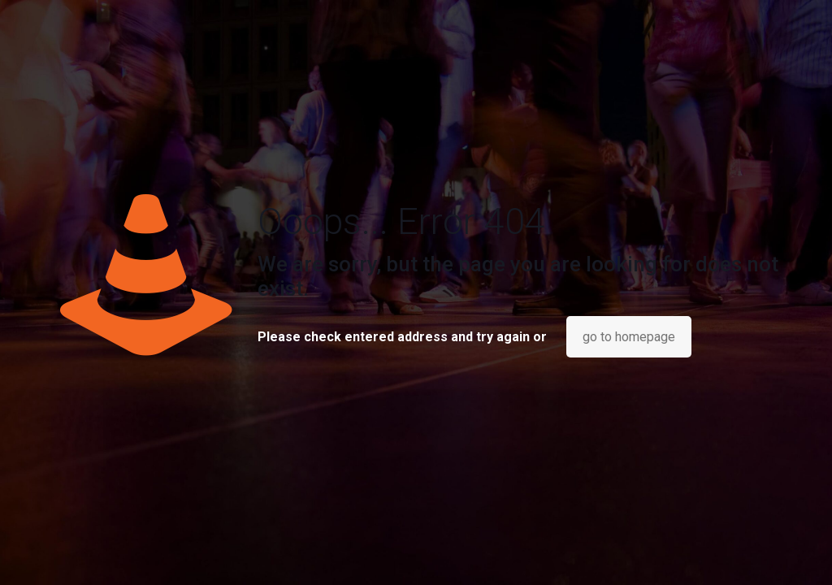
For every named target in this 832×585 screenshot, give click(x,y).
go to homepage (629, 336)
